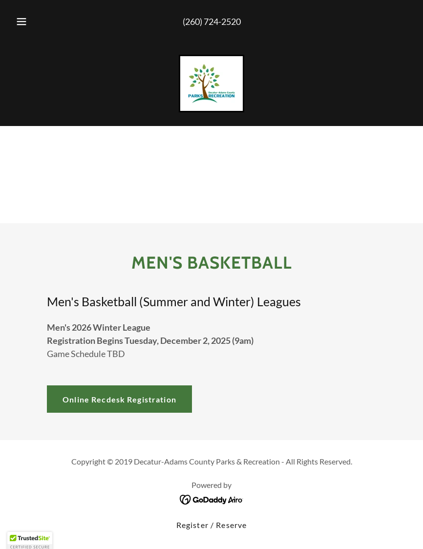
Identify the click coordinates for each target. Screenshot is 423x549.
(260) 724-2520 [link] (212, 21)
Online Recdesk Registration (119, 399)
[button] (29, 21)
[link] (211, 83)
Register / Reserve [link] (211, 524)
